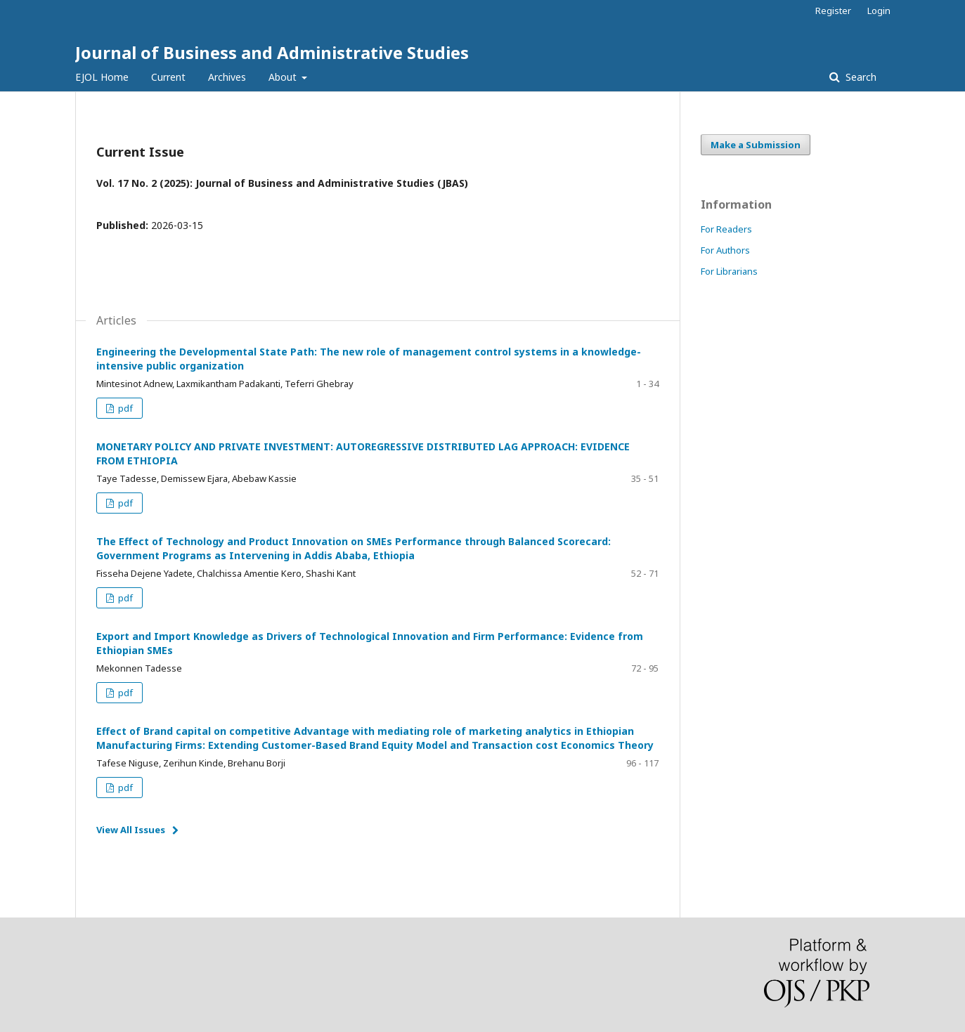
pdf (124, 408)
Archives (227, 77)
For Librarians (729, 271)
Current (168, 77)
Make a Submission (756, 144)
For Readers (726, 229)
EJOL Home (102, 77)
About (283, 77)
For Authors (725, 250)
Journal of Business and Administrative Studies (272, 52)
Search (859, 77)
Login (878, 10)
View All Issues (130, 829)
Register (833, 10)
